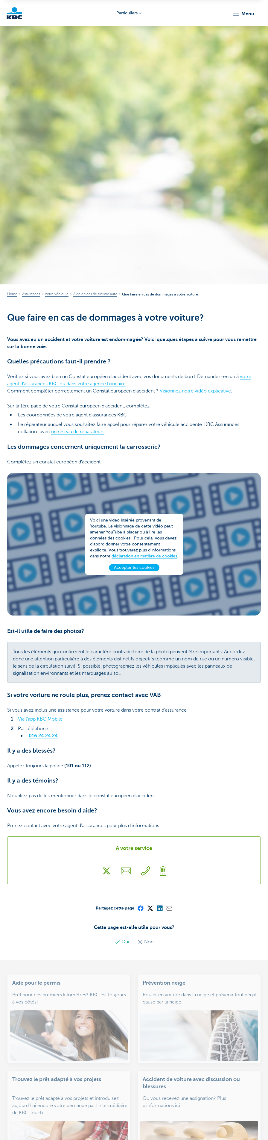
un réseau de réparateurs (77, 431)
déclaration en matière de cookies (144, 557)
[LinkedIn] (159, 908)
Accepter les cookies (134, 568)
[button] (243, 14)
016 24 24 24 (43, 736)
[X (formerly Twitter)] (149, 908)
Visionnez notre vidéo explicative (195, 391)
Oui (122, 942)
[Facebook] (140, 908)
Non (145, 942)
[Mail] (169, 908)
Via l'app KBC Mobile (40, 719)
